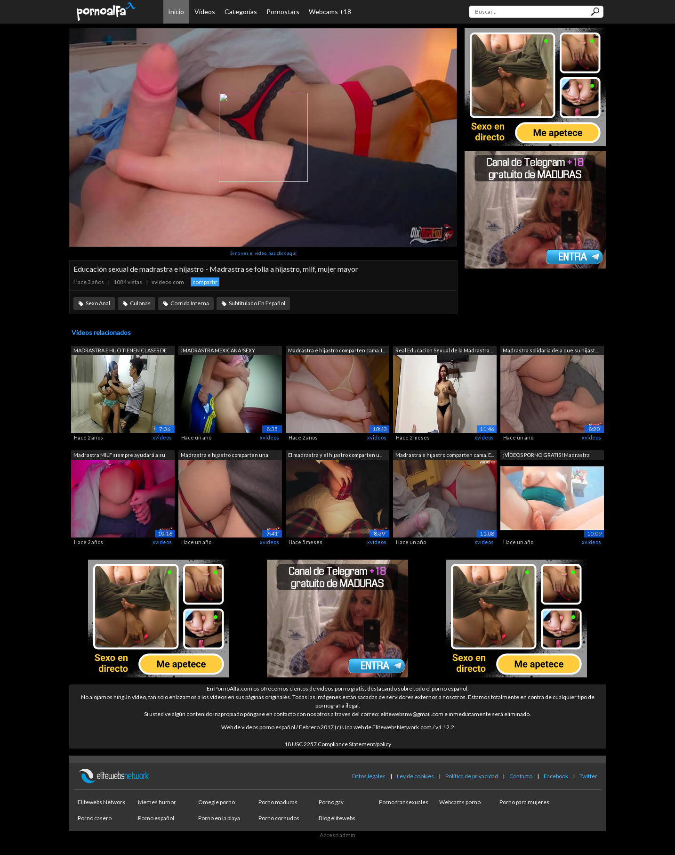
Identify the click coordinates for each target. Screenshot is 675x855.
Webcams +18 (330, 12)
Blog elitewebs (337, 818)
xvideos (162, 437)
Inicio (176, 12)
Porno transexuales (403, 802)
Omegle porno (216, 802)
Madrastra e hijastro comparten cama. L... (337, 350)
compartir (205, 281)
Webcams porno (460, 802)
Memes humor (157, 802)
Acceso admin (337, 835)
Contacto (520, 776)
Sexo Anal (98, 303)
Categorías (241, 12)
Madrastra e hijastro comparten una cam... (224, 456)
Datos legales (369, 776)
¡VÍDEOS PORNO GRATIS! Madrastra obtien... (546, 456)
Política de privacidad (471, 776)
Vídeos (204, 12)
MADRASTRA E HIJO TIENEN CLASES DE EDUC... (120, 351)
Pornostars (282, 12)
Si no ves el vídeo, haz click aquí (263, 253)
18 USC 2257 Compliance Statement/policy (337, 744)
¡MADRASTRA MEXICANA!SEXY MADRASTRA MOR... (218, 351)
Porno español (156, 818)
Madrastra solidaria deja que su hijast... (550, 350)
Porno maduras (277, 802)
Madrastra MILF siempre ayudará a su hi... (119, 456)
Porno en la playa (219, 818)
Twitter (588, 776)
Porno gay (331, 802)
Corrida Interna (189, 303)
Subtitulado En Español (257, 303)
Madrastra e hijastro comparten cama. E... (444, 455)
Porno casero (95, 818)
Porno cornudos (278, 818)
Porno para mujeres (524, 802)
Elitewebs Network (101, 802)
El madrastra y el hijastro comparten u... (335, 455)
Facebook (556, 776)
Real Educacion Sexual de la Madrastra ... (444, 350)
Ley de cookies (415, 776)
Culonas (140, 303)
